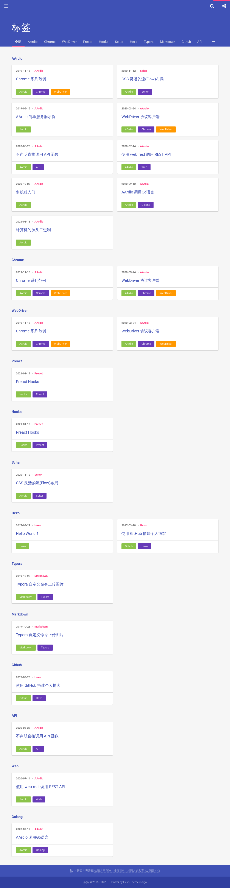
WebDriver (69, 42)
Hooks (104, 42)
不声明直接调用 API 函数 (37, 154)
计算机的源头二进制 (33, 229)
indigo (143, 882)
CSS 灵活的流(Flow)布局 (142, 79)
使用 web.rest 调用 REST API (146, 154)
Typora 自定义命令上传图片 (40, 584)
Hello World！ (27, 533)
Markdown (167, 42)
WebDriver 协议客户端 (140, 116)
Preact (87, 42)
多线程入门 (25, 192)
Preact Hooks (27, 381)
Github (186, 42)
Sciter (119, 42)
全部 (18, 42)
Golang (145, 204)
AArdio (33, 42)
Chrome (50, 42)
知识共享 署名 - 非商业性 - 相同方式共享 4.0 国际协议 (127, 870)
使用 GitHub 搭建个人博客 (143, 533)
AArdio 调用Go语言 (137, 192)
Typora (149, 42)
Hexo (133, 42)
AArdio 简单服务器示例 (36, 116)
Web (144, 167)
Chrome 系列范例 (31, 79)
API (199, 42)
